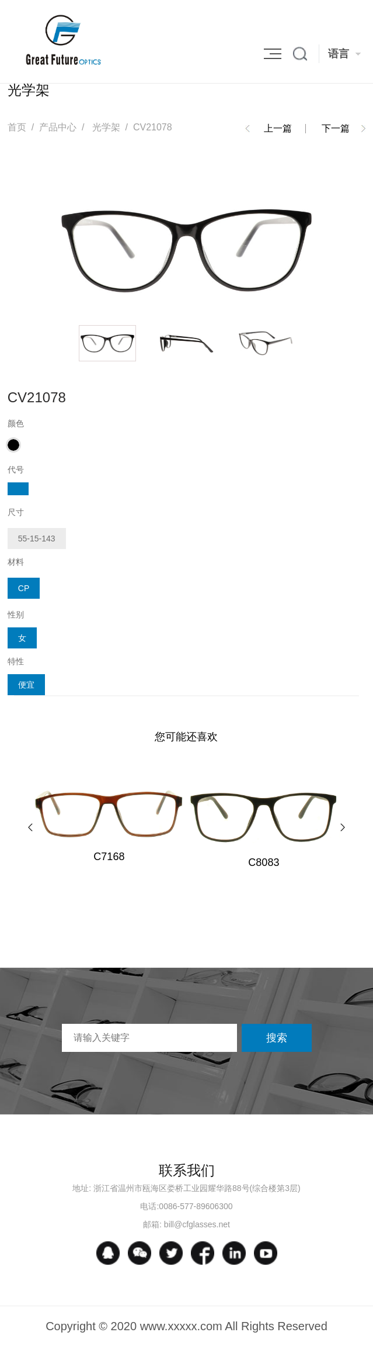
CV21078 (152, 127)
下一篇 (336, 128)
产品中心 (57, 127)
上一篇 (278, 128)
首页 (17, 127)
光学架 (106, 127)
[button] (30, 827)
